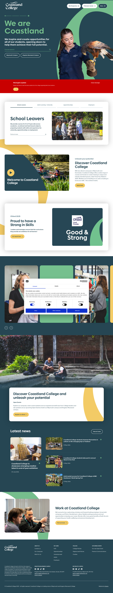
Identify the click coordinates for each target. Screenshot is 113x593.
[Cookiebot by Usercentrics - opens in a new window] (81, 281)
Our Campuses (39, 551)
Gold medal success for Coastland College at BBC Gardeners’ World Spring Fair (82, 477)
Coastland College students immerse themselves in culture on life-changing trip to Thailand (82, 441)
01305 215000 (38, 575)
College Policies (77, 548)
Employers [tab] (91, 105)
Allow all (77, 310)
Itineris (106, 586)
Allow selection (57, 310)
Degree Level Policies (78, 551)
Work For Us (38, 554)
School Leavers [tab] (21, 105)
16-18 (55, 548)
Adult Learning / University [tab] (44, 105)
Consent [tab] (35, 286)
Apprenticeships (58, 551)
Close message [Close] (95, 83)
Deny (35, 310)
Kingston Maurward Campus (31, 55)
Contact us (38, 548)
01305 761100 (76, 575)
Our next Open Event (97, 548)
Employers (56, 560)
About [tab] (78, 286)
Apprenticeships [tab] (68, 105)
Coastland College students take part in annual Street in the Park (82, 459)
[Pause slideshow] (28, 16)
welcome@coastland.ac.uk (42, 573)
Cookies (75, 554)
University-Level (58, 554)
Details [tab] (56, 286)
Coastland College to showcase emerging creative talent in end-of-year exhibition (26, 466)
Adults (55, 557)
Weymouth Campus (12, 55)
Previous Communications (99, 551)
